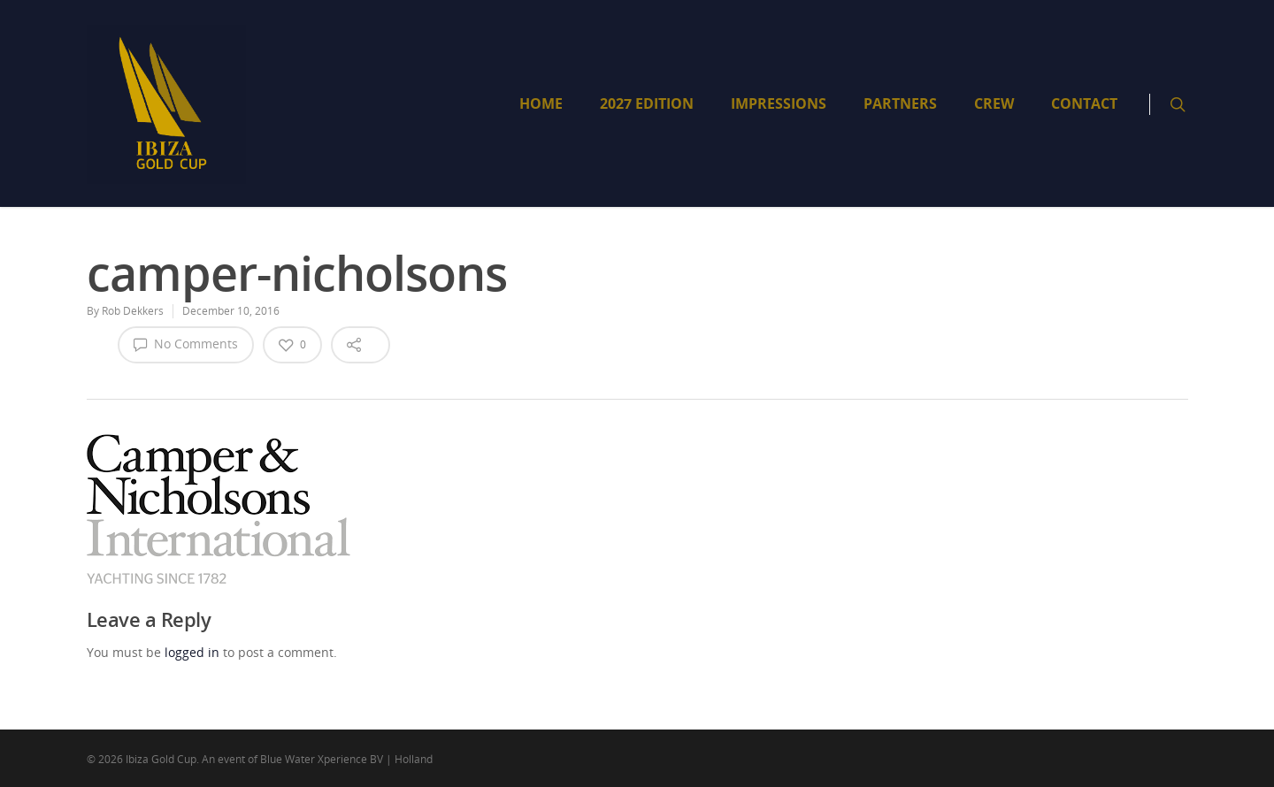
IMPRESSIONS (778, 103)
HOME (541, 103)
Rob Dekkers (133, 310)
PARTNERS (900, 103)
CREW (994, 103)
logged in (192, 652)
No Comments (186, 344)
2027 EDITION (647, 103)
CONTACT (1084, 103)
